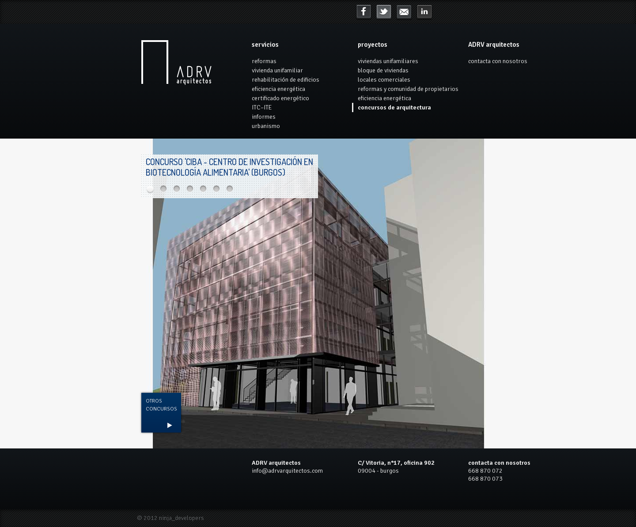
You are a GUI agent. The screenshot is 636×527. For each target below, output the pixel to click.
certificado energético (280, 98)
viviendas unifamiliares (388, 61)
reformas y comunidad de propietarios (408, 89)
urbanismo (266, 126)
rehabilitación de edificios (285, 79)
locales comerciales (384, 79)
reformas (264, 61)
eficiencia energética (278, 89)
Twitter (384, 12)
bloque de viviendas (383, 70)
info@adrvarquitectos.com (287, 470)
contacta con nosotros (497, 61)
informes (264, 116)
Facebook (363, 12)
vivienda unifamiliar (277, 70)
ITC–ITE (262, 107)
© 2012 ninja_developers (170, 518)
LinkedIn (404, 12)
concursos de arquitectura (394, 107)
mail (424, 12)
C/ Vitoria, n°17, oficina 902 (396, 463)
